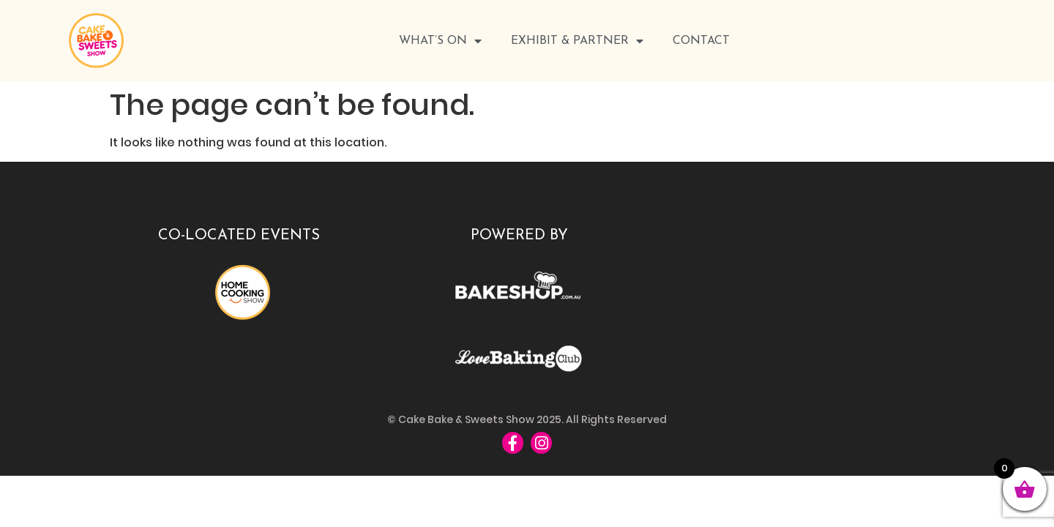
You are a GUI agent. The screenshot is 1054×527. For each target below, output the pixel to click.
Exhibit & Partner (577, 41)
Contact (701, 41)
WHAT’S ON (440, 41)
